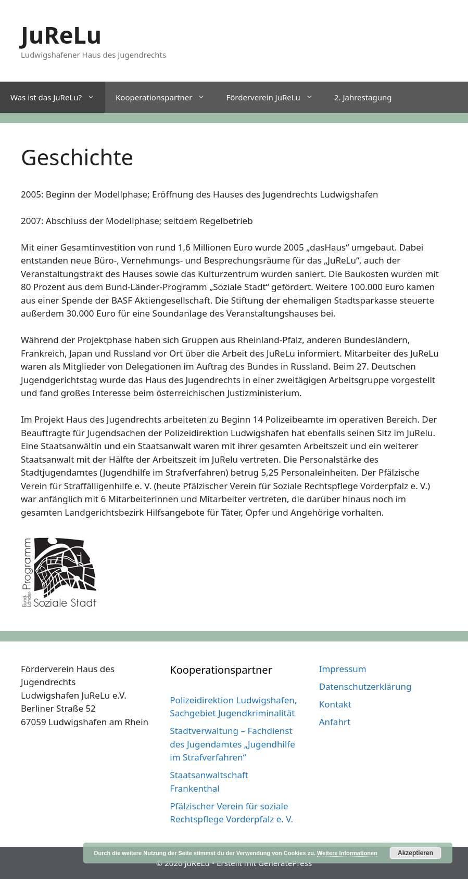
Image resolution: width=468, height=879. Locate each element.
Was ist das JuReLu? (57, 97)
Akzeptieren (415, 853)
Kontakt (335, 704)
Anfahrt (334, 722)
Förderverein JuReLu (274, 97)
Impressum (342, 669)
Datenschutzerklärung (365, 686)
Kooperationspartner (166, 97)
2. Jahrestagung (363, 97)
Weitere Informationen (347, 853)
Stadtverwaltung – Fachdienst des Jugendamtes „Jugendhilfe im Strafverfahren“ (232, 744)
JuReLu (61, 34)
